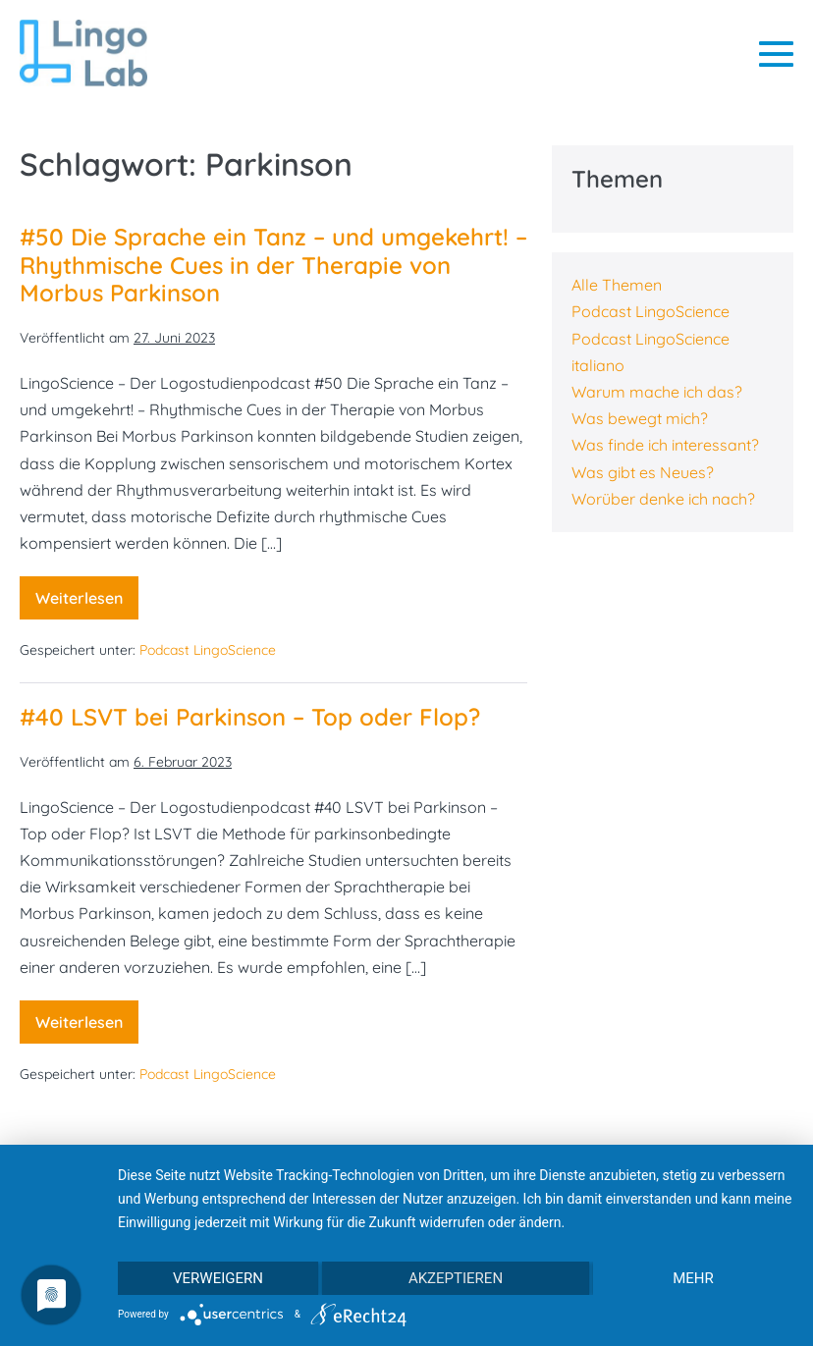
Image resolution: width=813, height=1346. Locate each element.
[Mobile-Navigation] (776, 53)
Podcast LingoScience (207, 650)
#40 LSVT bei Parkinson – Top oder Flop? (250, 716)
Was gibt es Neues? (642, 472)
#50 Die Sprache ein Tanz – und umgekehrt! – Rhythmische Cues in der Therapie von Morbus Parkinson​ (273, 265)
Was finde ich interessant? (665, 445)
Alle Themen (616, 285)
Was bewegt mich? (639, 418)
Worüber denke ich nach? (663, 499)
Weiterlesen (86, 603)
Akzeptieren (455, 1278)
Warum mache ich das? (656, 392)
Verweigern (218, 1278)
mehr (693, 1278)
